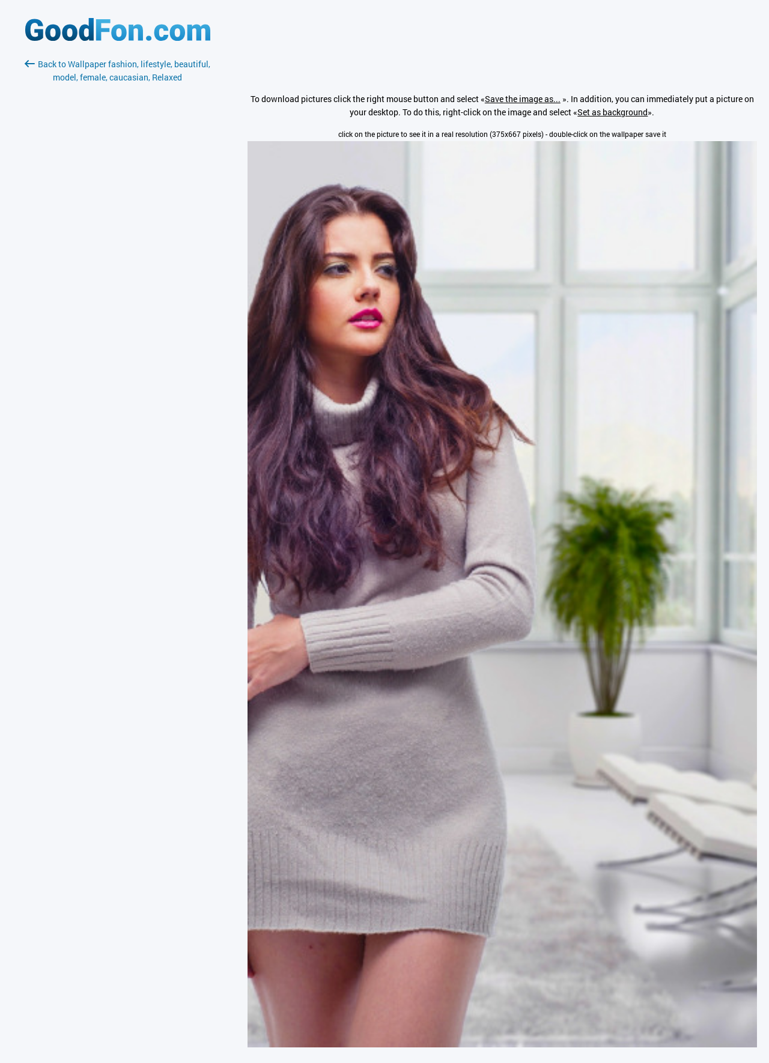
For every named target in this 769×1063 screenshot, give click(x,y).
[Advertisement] (118, 226)
